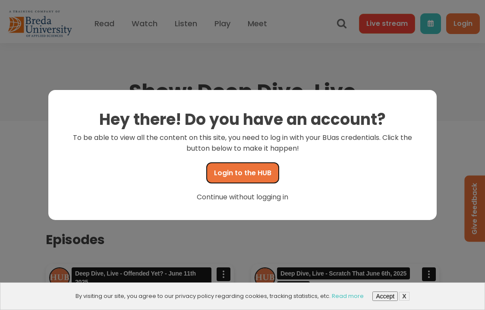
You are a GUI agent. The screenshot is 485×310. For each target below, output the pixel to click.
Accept (385, 296)
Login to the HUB (242, 173)
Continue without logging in (242, 197)
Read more (348, 296)
